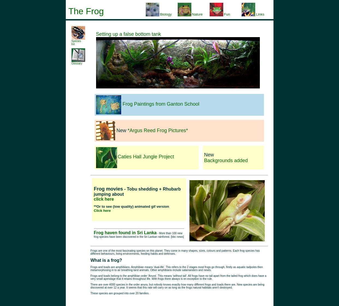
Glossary (78, 62)
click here (104, 199)
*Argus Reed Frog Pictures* (158, 130)
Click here (102, 211)
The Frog (86, 11)
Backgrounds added (226, 160)
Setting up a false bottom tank (128, 34)
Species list (78, 41)
